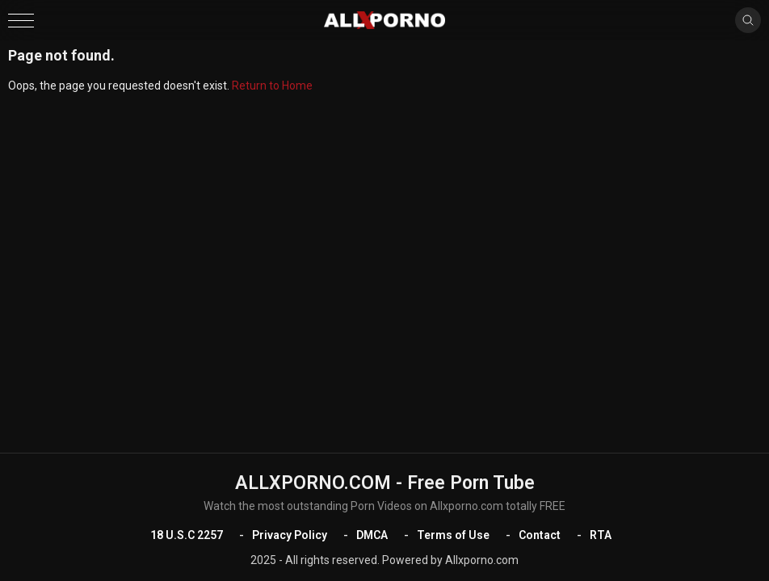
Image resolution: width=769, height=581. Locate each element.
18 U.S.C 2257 (186, 535)
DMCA (372, 535)
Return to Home (272, 85)
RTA (600, 535)
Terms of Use (453, 535)
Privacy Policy (289, 535)
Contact (540, 535)
